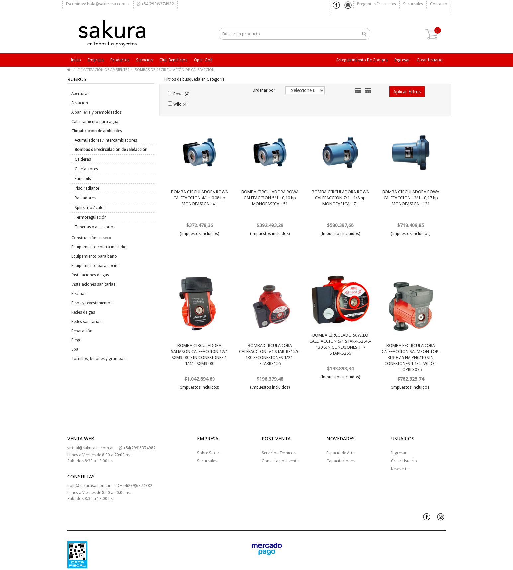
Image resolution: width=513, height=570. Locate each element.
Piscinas (78, 293)
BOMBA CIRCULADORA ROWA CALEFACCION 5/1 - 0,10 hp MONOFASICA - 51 (270, 197)
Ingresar (402, 60)
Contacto (438, 4)
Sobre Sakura (209, 453)
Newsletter (400, 469)
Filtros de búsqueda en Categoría (194, 79)
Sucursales (413, 4)
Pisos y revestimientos (91, 303)
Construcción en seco (91, 238)
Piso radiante (87, 188)
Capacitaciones (340, 461)
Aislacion (79, 103)
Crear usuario (430, 60)
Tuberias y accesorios (95, 227)
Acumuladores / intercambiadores (106, 140)
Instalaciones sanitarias (93, 284)
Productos (119, 60)
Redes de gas (83, 312)
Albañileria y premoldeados (96, 112)
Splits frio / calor (90, 207)
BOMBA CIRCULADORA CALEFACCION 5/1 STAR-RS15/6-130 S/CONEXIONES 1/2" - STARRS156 (270, 354)
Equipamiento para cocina (95, 265)
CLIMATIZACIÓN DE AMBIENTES (103, 70)
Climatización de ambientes (96, 131)
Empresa (96, 60)
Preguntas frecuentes (376, 4)
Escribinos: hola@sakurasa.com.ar (98, 4)
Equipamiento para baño (94, 256)
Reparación (81, 331)
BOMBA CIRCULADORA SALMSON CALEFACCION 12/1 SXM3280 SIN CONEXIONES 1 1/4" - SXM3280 (199, 354)
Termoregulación (91, 217)
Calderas (83, 159)
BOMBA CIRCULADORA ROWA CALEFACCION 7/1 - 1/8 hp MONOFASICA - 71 (340, 197)
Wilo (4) (177, 104)
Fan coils (83, 178)
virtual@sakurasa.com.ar (90, 448)
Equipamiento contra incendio (99, 247)
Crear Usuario (404, 461)
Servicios (144, 60)
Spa (74, 349)
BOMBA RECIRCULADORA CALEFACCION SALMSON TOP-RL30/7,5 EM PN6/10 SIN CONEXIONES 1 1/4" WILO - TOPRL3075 (411, 357)
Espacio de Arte (340, 453)
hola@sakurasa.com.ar (89, 485)
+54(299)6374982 (155, 4)
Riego (76, 340)
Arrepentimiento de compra (362, 60)
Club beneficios (173, 60)
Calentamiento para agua (94, 121)
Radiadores (85, 198)
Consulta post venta (280, 461)
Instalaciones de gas (90, 275)
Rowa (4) (178, 93)
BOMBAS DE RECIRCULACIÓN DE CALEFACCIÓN (174, 70)
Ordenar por (263, 90)
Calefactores (86, 169)
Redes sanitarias (86, 321)
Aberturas (80, 93)
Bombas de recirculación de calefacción (111, 149)
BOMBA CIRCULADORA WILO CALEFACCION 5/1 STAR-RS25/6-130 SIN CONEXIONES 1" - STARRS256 (340, 344)
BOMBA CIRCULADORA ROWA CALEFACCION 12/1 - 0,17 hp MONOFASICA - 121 (410, 197)
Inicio (76, 60)
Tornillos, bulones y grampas (98, 358)
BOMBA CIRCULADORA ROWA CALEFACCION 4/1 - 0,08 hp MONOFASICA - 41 (199, 197)
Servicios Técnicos (279, 453)
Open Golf (203, 60)
